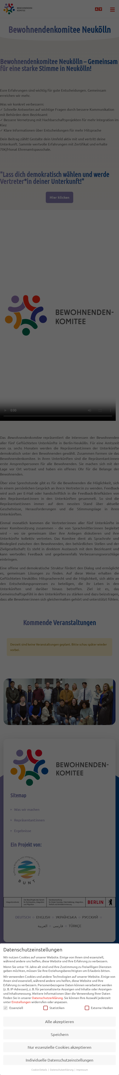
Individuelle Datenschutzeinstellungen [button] (59, 1060)
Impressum (82, 1069)
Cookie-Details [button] (39, 1069)
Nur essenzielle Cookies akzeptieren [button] (59, 1047)
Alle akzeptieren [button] (59, 1021)
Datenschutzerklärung (47, 998)
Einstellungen (21, 1002)
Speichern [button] (59, 1034)
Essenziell (13, 1008)
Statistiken (54, 1008)
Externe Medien (99, 1008)
